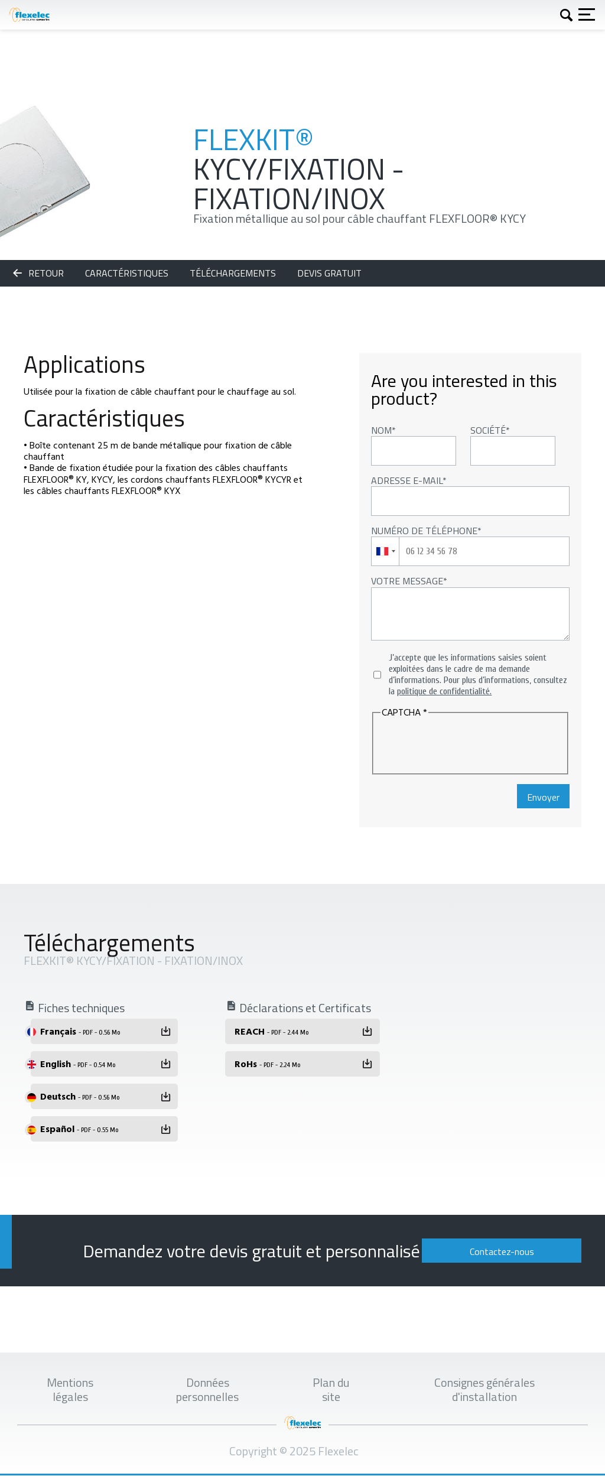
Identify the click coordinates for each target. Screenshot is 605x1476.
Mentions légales (70, 1389)
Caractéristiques (128, 273)
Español (79, 1128)
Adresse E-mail (407, 480)
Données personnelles (207, 1389)
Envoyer (543, 797)
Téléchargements (234, 273)
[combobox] (385, 551)
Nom (381, 430)
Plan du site (331, 1389)
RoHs (267, 1063)
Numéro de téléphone (424, 531)
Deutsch (79, 1096)
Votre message (407, 581)
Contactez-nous (502, 1251)
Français (80, 1031)
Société (488, 430)
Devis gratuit (329, 273)
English (77, 1063)
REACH (271, 1031)
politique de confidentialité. (444, 691)
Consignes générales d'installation (484, 1389)
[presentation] (470, 744)
